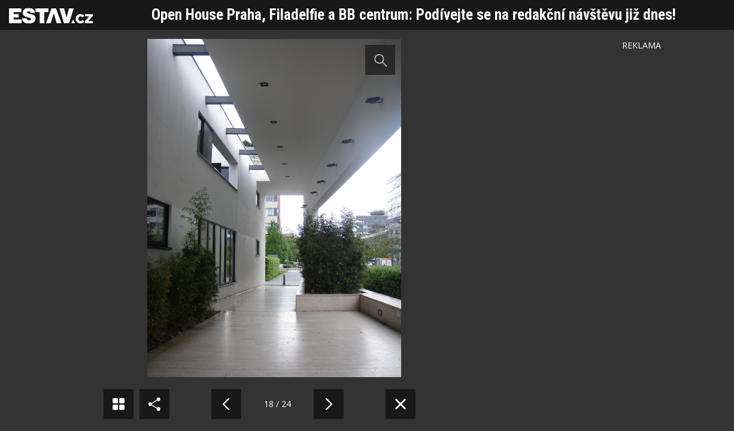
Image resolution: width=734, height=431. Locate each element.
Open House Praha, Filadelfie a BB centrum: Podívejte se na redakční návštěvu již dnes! (413, 14)
